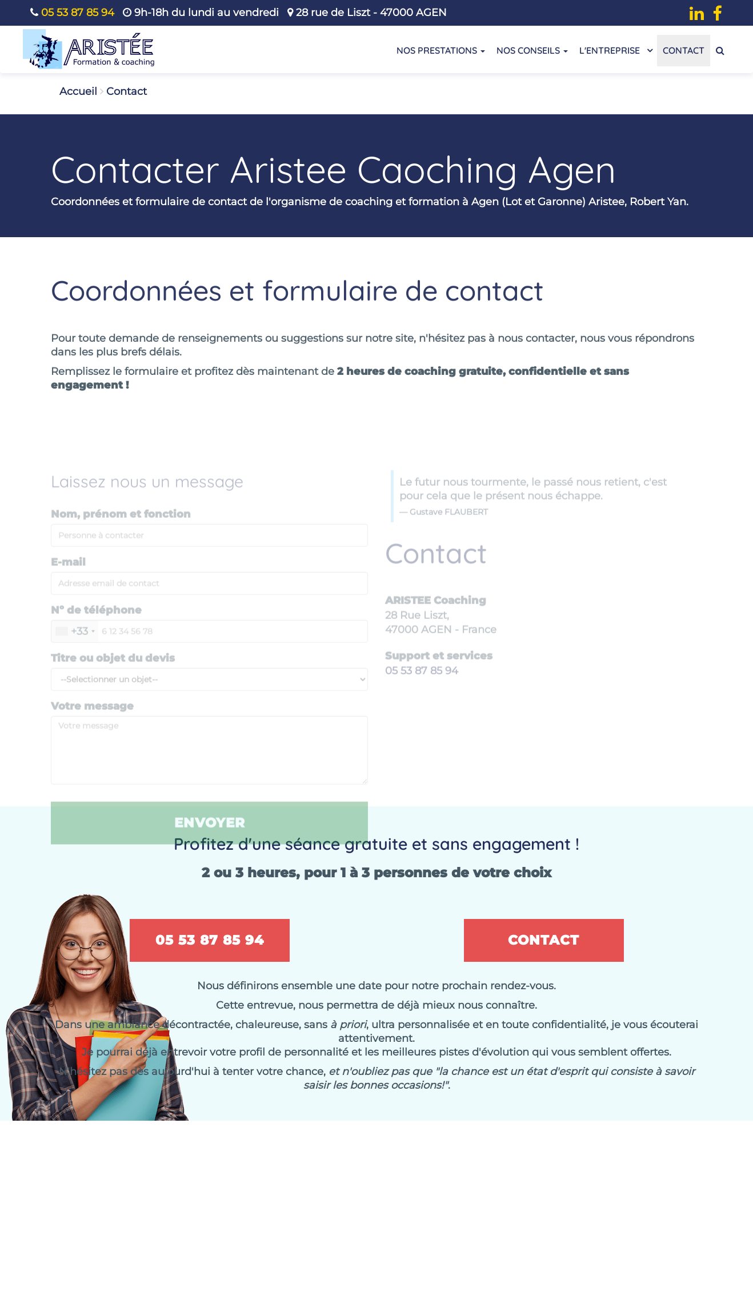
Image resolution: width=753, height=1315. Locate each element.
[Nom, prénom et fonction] (209, 546)
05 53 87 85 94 (77, 12)
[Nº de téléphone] (209, 642)
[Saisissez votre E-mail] (209, 594)
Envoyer (209, 833)
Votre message (92, 717)
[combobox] (74, 642)
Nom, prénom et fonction (121, 525)
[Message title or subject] (209, 690)
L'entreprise (615, 49)
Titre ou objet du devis (113, 669)
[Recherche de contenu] (720, 50)
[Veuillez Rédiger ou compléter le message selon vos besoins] (209, 761)
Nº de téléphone (96, 621)
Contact (683, 50)
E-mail (68, 573)
